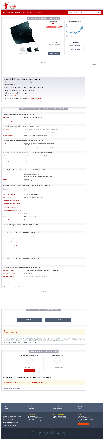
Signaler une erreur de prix (30, 342)
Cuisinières (5, 410)
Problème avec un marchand (9, 425)
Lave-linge (5, 406)
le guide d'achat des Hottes (35, 98)
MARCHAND (8, 326)
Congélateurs (6, 408)
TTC (72, 326)
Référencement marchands (59, 417)
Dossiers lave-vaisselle (8, 419)
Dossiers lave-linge (7, 417)
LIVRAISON (29, 320)
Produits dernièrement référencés (36, 421)
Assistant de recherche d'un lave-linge (12, 416)
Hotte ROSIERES (16, 12)
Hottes (29, 410)
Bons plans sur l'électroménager (35, 417)
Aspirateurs (56, 410)
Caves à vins (31, 408)
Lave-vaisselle (56, 406)
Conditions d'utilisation (84, 417)
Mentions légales (82, 421)
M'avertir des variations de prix (12, 342)
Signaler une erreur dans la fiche (12, 286)
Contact (80, 422)
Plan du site (81, 416)
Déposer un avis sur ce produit (12, 388)
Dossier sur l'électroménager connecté (12, 421)
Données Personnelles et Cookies (86, 419)
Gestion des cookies (83, 424)
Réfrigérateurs (81, 406)
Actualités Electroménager (59, 416)
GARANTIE (54, 326)
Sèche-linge (31, 406)
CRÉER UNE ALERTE (75, 45)
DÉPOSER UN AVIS (75, 49)
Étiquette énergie (7, 188)
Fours (79, 408)
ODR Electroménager (33, 416)
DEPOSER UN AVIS (54, 53)
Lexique (5, 424)
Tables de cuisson (57, 408)
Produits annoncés (32, 419)
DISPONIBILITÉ (20, 326)
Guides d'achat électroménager (10, 422)
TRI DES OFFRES (57, 320)
